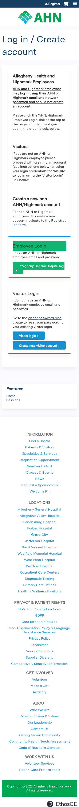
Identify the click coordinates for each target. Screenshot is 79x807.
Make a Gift (40, 686)
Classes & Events (39, 472)
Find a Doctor (39, 441)
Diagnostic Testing (39, 579)
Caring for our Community (39, 735)
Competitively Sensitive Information (39, 664)
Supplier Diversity (39, 657)
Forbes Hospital (39, 528)
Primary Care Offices (39, 585)
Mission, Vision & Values (40, 716)
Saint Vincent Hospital (39, 547)
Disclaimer (39, 645)
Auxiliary (39, 692)
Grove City (39, 535)
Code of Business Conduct (39, 748)
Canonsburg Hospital (39, 522)
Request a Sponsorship (39, 485)
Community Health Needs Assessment (39, 741)
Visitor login (27, 336)
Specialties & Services (39, 454)
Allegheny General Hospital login (38, 268)
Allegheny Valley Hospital (40, 516)
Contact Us (39, 729)
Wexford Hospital (39, 566)
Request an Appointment (39, 460)
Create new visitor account (38, 345)
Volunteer (39, 679)
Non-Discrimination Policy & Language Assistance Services (39, 630)
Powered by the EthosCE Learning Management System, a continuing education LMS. (62, 804)
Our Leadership (39, 722)
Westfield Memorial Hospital (39, 553)
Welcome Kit (40, 491)
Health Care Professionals (39, 770)
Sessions (13, 400)
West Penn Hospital (39, 560)
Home (11, 396)
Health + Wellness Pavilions (39, 591)
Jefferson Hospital (39, 541)
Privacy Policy (39, 639)
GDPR (39, 615)
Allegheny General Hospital (39, 509)
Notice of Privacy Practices (39, 609)
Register (54, 4)
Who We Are (40, 710)
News (39, 479)
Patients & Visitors (39, 447)
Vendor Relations (39, 651)
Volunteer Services (39, 763)
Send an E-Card (39, 466)
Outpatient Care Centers (39, 572)
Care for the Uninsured (39, 622)
